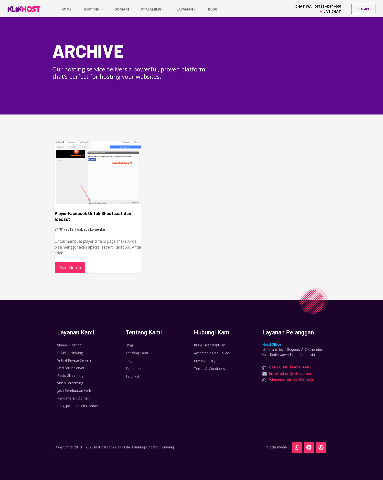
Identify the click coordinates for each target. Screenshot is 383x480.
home (66, 9)
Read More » (69, 267)
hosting (93, 9)
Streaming (153, 9)
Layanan (186, 9)
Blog (213, 9)
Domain (122, 9)
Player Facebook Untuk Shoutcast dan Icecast (93, 216)
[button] (363, 9)
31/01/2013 (64, 229)
